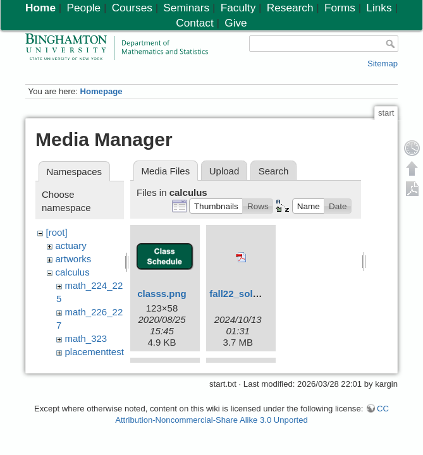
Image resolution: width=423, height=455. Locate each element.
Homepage (101, 91)
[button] (216, 206)
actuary (71, 245)
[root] (57, 232)
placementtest (94, 351)
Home (40, 7)
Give (235, 22)
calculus (73, 272)
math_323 (86, 338)
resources (86, 365)
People (83, 7)
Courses (132, 7)
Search (274, 171)
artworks (74, 258)
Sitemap (382, 63)
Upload (224, 171)
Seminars (186, 7)
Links (378, 7)
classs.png (162, 293)
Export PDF (412, 188)
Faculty (238, 7)
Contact (194, 22)
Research (290, 7)
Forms (339, 7)
